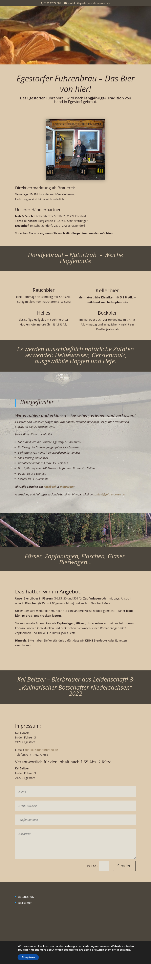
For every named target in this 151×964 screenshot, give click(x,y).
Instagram (67, 487)
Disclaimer (25, 903)
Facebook (50, 487)
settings (125, 949)
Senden (124, 865)
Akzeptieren (26, 957)
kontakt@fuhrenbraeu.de (109, 494)
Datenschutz (26, 897)
